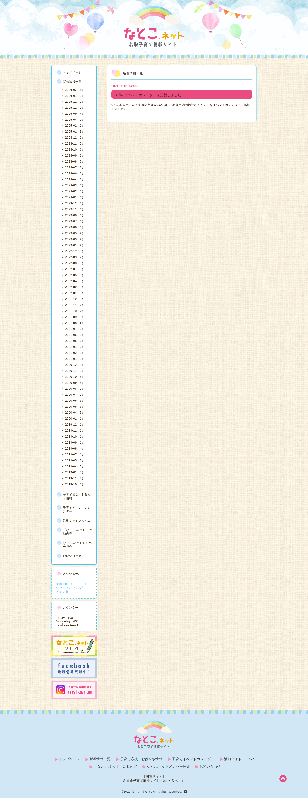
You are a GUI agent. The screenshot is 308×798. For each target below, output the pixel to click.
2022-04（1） (75, 281)
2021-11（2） (75, 305)
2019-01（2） (75, 472)
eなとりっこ (172, 780)
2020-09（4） (75, 382)
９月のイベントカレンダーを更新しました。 (149, 95)
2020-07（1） (75, 394)
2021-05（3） (75, 341)
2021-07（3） (75, 329)
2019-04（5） (75, 466)
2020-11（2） (75, 370)
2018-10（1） (75, 484)
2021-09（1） (75, 317)
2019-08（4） (75, 448)
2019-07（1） (75, 454)
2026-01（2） (75, 95)
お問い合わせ (72, 556)
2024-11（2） (75, 143)
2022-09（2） (75, 257)
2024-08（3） (75, 161)
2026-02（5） (75, 89)
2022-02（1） (75, 287)
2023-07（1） (75, 221)
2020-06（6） (75, 400)
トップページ (72, 72)
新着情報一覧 (72, 81)
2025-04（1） (75, 119)
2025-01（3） (75, 131)
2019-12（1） (75, 424)
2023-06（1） (75, 227)
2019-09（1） (75, 442)
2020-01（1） (75, 418)
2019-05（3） (75, 460)
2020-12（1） (75, 364)
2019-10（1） (75, 436)
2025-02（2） (75, 125)
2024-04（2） (75, 179)
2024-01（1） (75, 197)
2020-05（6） (75, 406)
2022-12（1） (75, 251)
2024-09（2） (75, 155)
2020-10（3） (75, 376)
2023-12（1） (75, 203)
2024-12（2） (75, 137)
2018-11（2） (75, 478)
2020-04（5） (75, 412)
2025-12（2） (75, 101)
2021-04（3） (75, 346)
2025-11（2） (75, 107)
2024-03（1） (75, 185)
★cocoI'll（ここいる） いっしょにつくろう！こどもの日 (73, 587)
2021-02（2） (75, 352)
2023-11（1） (75, 209)
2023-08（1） (75, 215)
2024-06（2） (75, 173)
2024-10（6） (75, 149)
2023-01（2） (75, 245)
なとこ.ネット (141, 791)
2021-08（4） (75, 323)
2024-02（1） (75, 191)
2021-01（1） (75, 358)
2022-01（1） (75, 293)
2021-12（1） (75, 299)
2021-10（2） (75, 311)
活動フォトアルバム (77, 520)
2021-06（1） (75, 335)
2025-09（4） (75, 113)
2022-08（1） (75, 263)
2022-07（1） (75, 269)
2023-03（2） (75, 239)
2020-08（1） (75, 388)
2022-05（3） (75, 275)
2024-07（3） (75, 167)
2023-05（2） (75, 233)
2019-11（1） (75, 430)
